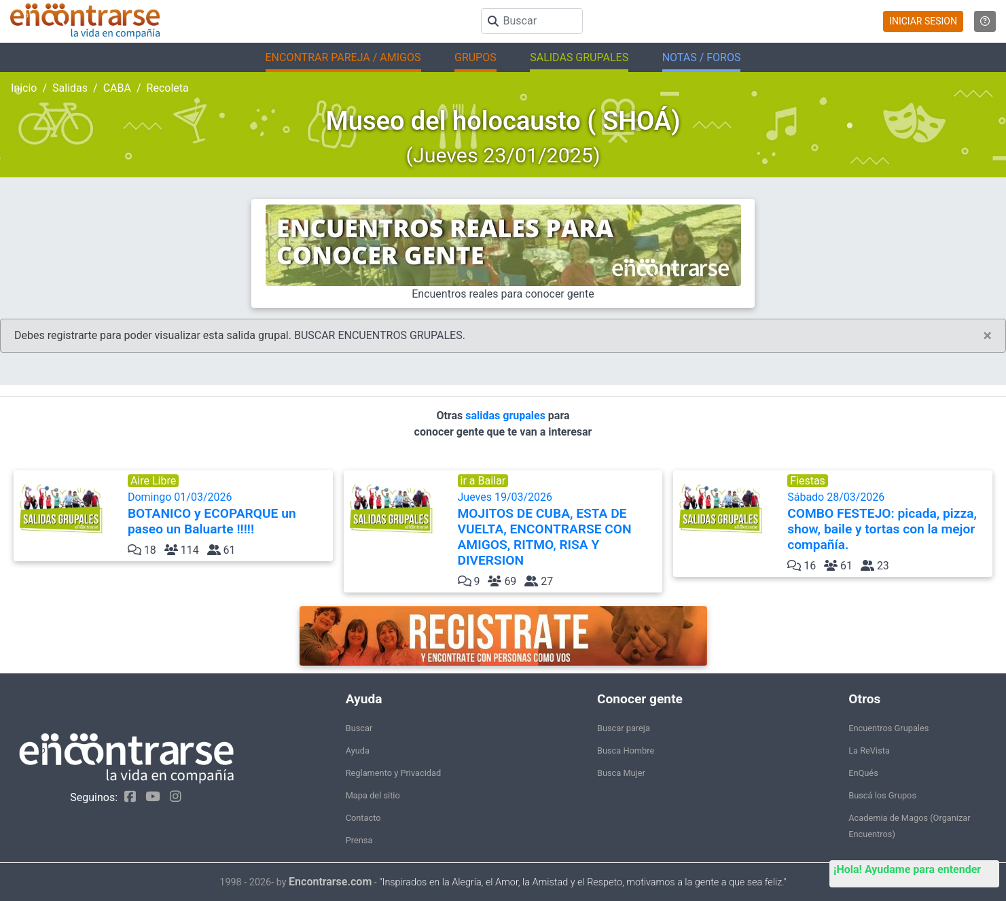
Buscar (359, 728)
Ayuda (358, 750)
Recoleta (168, 88)
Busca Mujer (621, 773)
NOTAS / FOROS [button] (701, 57)
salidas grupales (506, 415)
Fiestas (807, 480)
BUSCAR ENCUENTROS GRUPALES (378, 335)
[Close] (987, 335)
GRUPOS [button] (475, 57)
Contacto (363, 818)
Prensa (359, 840)
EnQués (863, 773)
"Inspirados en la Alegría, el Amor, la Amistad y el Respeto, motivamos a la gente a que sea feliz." (582, 882)
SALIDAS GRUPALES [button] (579, 57)
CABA (117, 88)
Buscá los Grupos (882, 795)
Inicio (24, 88)
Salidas (70, 88)
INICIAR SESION (923, 21)
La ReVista (869, 750)
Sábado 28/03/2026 (888, 521)
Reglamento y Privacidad (394, 773)
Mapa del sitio (373, 795)
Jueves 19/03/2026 (559, 529)
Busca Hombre (625, 750)
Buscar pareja (623, 728)
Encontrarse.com (330, 881)
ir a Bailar (483, 480)
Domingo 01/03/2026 (229, 514)
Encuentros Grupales (888, 728)
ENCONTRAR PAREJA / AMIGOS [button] (343, 57)
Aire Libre (153, 480)
